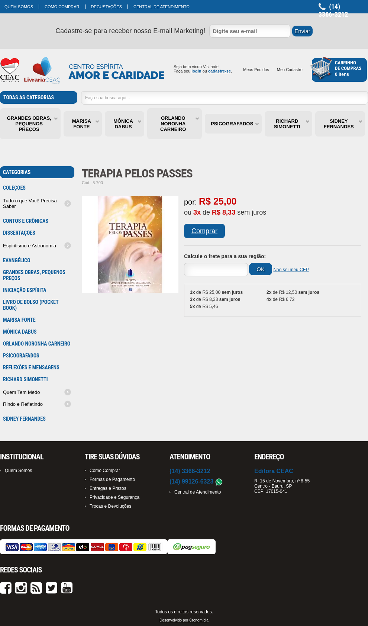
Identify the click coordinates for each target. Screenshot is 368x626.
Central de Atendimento (161, 6)
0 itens (342, 74)
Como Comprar (62, 6)
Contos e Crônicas (25, 221)
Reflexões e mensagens (31, 367)
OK (260, 269)
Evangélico (16, 260)
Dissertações (19, 233)
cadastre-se (219, 71)
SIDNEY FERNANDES (339, 123)
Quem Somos (18, 6)
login (196, 71)
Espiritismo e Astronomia (29, 245)
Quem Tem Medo (21, 392)
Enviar (302, 31)
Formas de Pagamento (112, 479)
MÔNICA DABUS (123, 123)
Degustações (106, 6)
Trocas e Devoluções (110, 506)
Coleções (14, 188)
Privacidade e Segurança (114, 497)
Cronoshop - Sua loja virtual (82, 70)
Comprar (204, 231)
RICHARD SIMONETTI (287, 123)
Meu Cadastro (290, 69)
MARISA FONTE (81, 123)
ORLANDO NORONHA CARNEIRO (173, 123)
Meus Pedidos (256, 69)
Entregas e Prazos (108, 488)
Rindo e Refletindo (23, 404)
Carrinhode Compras (348, 65)
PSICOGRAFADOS (232, 123)
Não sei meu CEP (291, 269)
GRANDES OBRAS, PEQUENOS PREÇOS (29, 123)
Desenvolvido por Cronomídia (184, 620)
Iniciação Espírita (24, 290)
